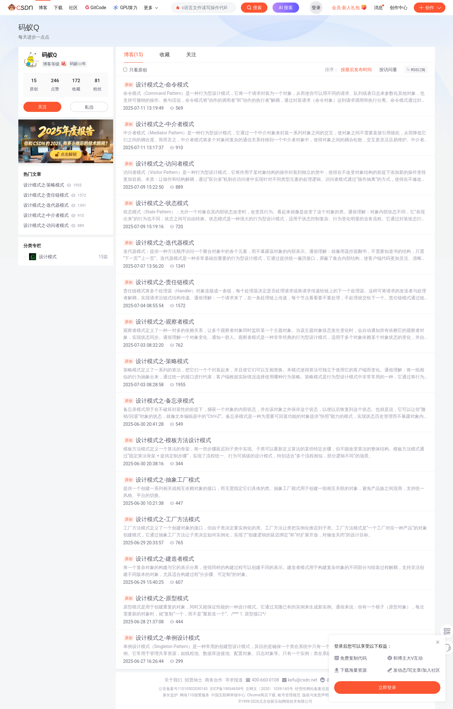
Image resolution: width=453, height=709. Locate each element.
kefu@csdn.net (302, 679)
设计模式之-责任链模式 (158, 282)
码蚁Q (29, 27)
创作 (429, 7)
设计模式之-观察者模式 (158, 322)
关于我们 (173, 679)
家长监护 (170, 695)
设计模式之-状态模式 (156, 203)
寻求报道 (234, 679)
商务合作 (214, 679)
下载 (58, 7)
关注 (42, 106)
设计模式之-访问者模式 (158, 164)
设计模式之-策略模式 (156, 361)
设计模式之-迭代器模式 (158, 243)
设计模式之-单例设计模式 (161, 638)
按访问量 (388, 69)
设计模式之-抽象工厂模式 (161, 480)
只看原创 (135, 69)
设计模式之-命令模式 (156, 85)
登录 (316, 7)
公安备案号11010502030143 (183, 689)
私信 (89, 107)
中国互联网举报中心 (228, 695)
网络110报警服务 (194, 695)
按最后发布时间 (356, 69)
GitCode (95, 7)
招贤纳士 (193, 679)
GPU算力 (125, 7)
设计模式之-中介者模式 (158, 124)
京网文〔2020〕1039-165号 (269, 689)
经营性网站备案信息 (312, 689)
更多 (151, 7)
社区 (73, 7)
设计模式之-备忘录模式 (158, 401)
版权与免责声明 (315, 695)
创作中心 (398, 7)
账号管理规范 (289, 695)
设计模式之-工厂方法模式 (161, 519)
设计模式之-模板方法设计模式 (167, 440)
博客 (43, 7)
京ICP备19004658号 (227, 689)
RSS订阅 (416, 70)
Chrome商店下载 (261, 695)
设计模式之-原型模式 (156, 598)
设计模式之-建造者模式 (158, 559)
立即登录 (387, 687)
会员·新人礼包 (349, 7)
